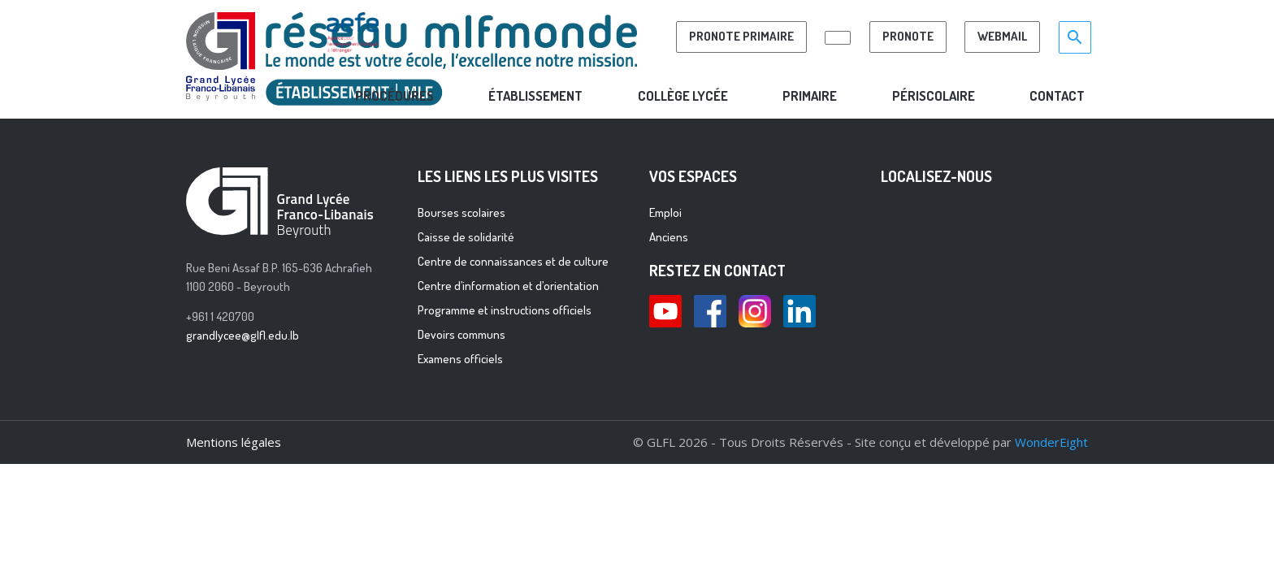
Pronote (908, 36)
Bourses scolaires (461, 212)
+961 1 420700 (220, 316)
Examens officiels (460, 358)
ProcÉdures (394, 95)
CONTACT (1057, 95)
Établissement (535, 95)
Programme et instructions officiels (505, 310)
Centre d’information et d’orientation (508, 285)
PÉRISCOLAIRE (933, 95)
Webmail (1002, 36)
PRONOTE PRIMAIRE (741, 36)
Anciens (668, 237)
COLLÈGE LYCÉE (683, 95)
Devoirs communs (461, 334)
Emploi (665, 212)
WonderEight (1051, 442)
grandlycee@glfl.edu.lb (242, 335)
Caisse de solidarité (466, 237)
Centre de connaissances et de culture (513, 261)
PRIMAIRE (809, 95)
